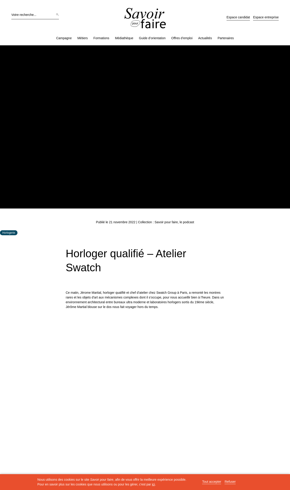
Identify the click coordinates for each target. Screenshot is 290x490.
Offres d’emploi (182, 38)
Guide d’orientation (152, 38)
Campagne (64, 38)
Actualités (205, 38)
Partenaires (226, 38)
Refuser (230, 481)
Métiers (82, 38)
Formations (101, 38)
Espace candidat (238, 17)
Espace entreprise (266, 17)
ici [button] (153, 484)
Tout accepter (211, 481)
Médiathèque (124, 38)
